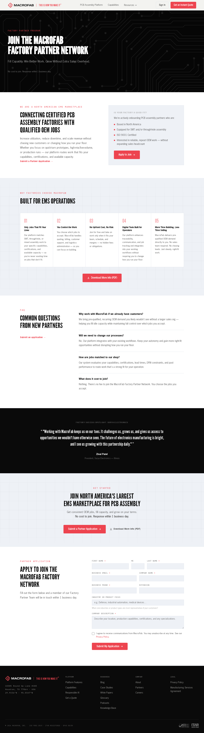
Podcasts (104, 703)
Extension (144, 585)
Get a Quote (71, 698)
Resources (130, 5)
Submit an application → (33, 337)
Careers (139, 693)
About (138, 682)
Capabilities (113, 5)
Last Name (153, 561)
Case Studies (106, 688)
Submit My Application (109, 646)
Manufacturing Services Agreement (181, 689)
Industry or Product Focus (106, 597)
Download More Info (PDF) (102, 278)
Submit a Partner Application (84, 529)
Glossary (104, 698)
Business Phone (101, 585)
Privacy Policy (102, 637)
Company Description (104, 614)
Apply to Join (126, 154)
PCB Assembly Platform (91, 5)
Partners (139, 688)
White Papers (106, 693)
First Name (99, 561)
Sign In (162, 5)
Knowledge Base (108, 708)
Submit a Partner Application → (36, 161)
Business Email (101, 573)
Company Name (147, 573)
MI (132, 561)
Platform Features (73, 682)
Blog (102, 682)
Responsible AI (72, 693)
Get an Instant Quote (183, 5)
